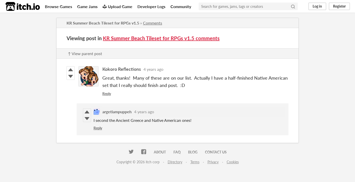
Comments (152, 22)
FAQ (177, 152)
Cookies (233, 162)
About (160, 152)
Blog (192, 152)
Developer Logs (151, 6)
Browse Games (58, 6)
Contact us (216, 152)
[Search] (293, 6)
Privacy (213, 162)
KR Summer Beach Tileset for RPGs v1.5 (103, 22)
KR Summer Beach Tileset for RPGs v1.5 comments (161, 38)
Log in (317, 6)
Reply (106, 94)
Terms (194, 162)
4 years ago (153, 69)
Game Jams (87, 6)
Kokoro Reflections (121, 69)
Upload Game (117, 6)
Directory (175, 162)
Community (180, 6)
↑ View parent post (85, 53)
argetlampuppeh (117, 111)
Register (339, 6)
